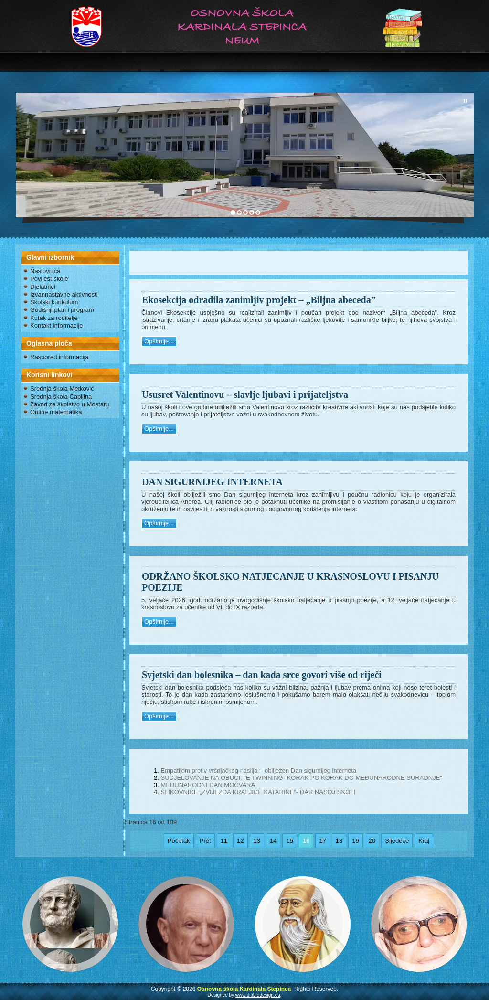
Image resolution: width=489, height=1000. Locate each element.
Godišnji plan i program (62, 309)
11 (224, 840)
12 (240, 840)
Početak (179, 840)
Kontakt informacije (56, 325)
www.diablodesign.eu (257, 995)
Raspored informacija (59, 357)
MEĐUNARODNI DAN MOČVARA (207, 784)
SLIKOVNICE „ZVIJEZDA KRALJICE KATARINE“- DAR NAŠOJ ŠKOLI (257, 792)
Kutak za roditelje (54, 317)
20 (372, 840)
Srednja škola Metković (62, 388)
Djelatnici (42, 286)
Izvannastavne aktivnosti (64, 294)
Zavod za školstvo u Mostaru (69, 404)
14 (273, 840)
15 (289, 840)
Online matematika (56, 411)
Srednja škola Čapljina (61, 396)
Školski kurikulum (54, 302)
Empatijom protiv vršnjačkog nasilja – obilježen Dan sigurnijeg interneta (258, 770)
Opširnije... (159, 341)
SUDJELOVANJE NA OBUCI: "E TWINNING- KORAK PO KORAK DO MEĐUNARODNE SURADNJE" (301, 777)
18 (339, 840)
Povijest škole (49, 278)
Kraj (423, 840)
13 (257, 840)
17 (322, 840)
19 (355, 840)
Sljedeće (397, 840)
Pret (205, 840)
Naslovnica (45, 271)
